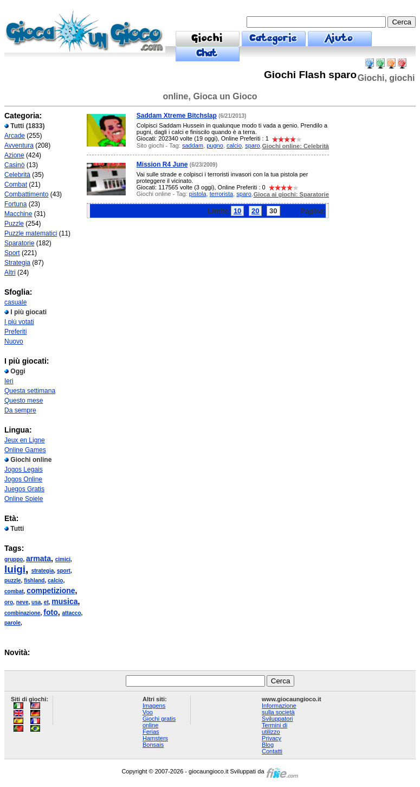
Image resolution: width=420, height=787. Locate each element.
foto (50, 612)
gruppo (13, 559)
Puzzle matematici (30, 233)
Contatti (272, 751)
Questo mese (23, 400)
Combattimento (26, 194)
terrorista (221, 194)
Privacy (271, 738)
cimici (62, 559)
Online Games (25, 450)
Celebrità (17, 175)
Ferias (151, 731)
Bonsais (153, 744)
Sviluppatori (277, 718)
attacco (71, 613)
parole (12, 623)
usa (36, 602)
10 (237, 211)
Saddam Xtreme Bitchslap (177, 115)
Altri (10, 272)
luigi (14, 569)
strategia (42, 571)
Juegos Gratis (24, 489)
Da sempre (20, 410)
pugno (214, 145)
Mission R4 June (162, 164)
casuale (15, 302)
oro (8, 602)
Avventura (19, 145)
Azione (14, 155)
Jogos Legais (23, 469)
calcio (55, 580)
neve (22, 602)
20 (255, 211)
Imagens (154, 705)
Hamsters (155, 738)
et (46, 602)
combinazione (22, 613)
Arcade (14, 135)
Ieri (9, 381)
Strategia (17, 262)
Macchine (18, 214)
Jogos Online (23, 479)
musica (64, 601)
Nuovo (13, 341)
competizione (51, 590)
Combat (15, 184)
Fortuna (15, 204)
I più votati (19, 322)
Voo (148, 712)
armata (38, 558)
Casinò (14, 165)
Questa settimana (29, 391)
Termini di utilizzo (274, 728)
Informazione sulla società (279, 708)
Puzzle (14, 223)
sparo (252, 145)
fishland (34, 580)
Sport (12, 253)
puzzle (12, 580)
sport (63, 571)
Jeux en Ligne (24, 440)
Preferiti (15, 331)
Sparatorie (19, 243)
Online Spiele (23, 499)
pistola (197, 194)
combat (14, 591)
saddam (192, 145)
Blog (268, 744)
